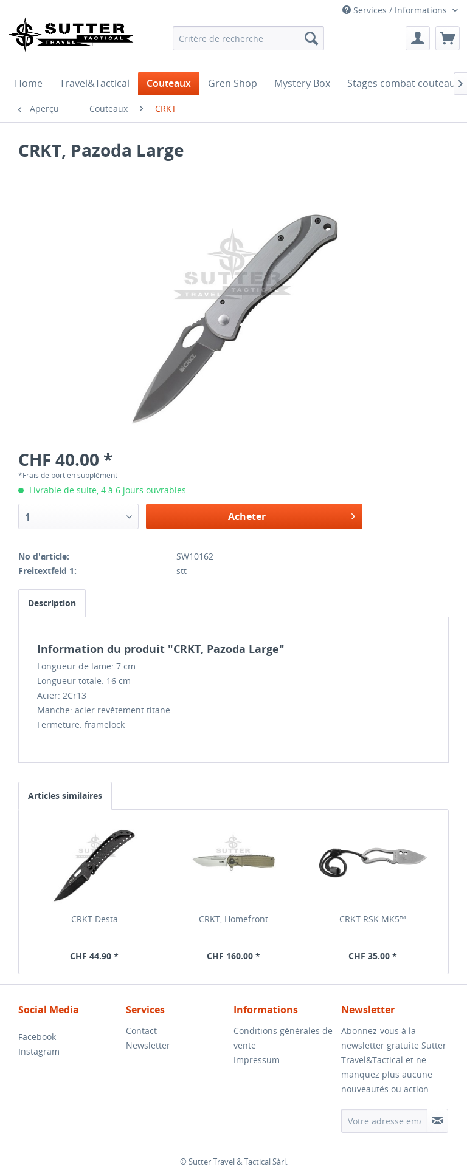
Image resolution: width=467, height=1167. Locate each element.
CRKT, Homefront (233, 919)
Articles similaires (65, 795)
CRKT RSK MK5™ (372, 919)
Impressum (257, 1060)
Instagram (39, 1051)
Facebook (37, 1036)
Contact (141, 1030)
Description (52, 603)
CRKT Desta (94, 919)
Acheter (291, 515)
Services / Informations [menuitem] (395, 10)
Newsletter (148, 1045)
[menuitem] (249, 38)
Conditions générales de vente (283, 1038)
